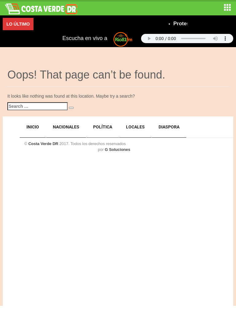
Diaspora (169, 126)
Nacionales (66, 126)
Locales (135, 126)
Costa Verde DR (43, 143)
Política (102, 126)
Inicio (32, 126)
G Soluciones (117, 149)
